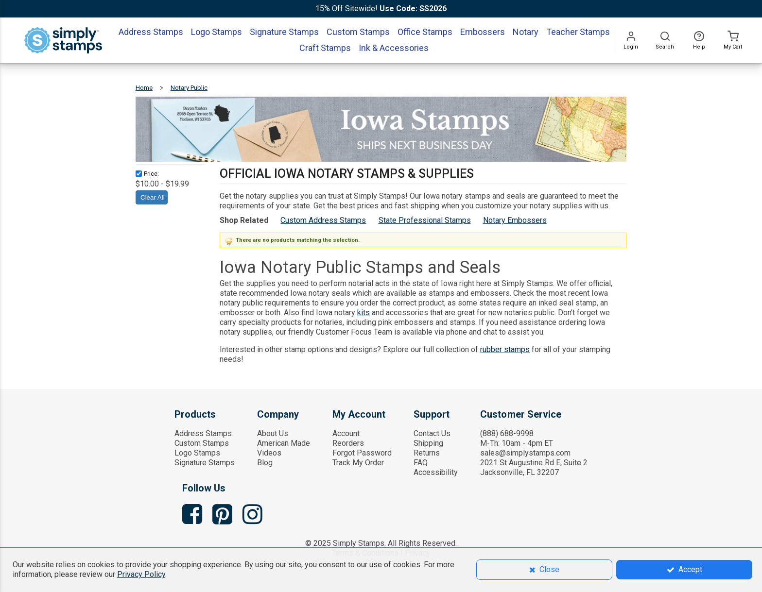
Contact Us (432, 433)
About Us (272, 433)
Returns (427, 452)
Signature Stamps (204, 462)
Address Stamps (203, 433)
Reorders (348, 443)
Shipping (428, 443)
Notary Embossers (515, 220)
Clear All (152, 197)
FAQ (421, 462)
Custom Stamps (201, 443)
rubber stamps (505, 349)
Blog (265, 462)
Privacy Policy (141, 574)
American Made (283, 443)
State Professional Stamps (425, 220)
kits (363, 312)
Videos (269, 452)
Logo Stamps (197, 452)
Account (346, 433)
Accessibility (436, 472)
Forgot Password (362, 452)
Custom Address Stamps (323, 220)
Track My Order (358, 462)
